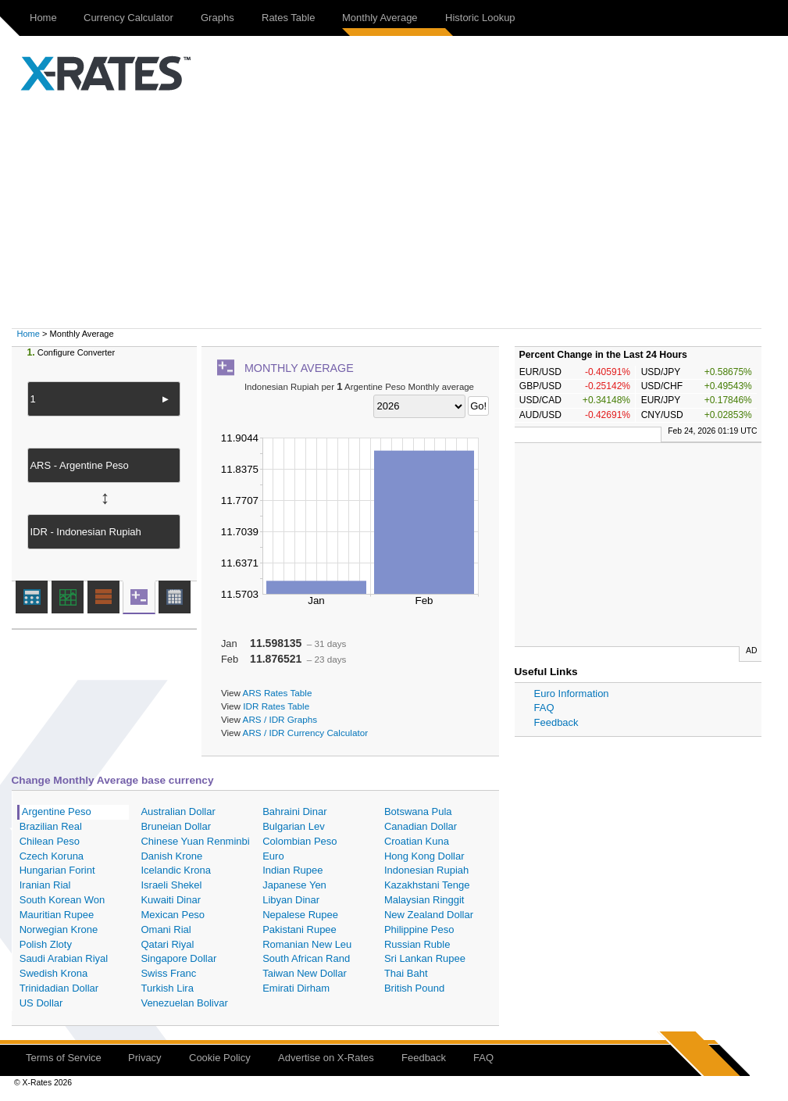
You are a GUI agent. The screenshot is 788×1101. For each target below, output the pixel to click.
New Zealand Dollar (428, 914)
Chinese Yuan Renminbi (195, 841)
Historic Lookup (480, 17)
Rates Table (288, 17)
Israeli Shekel (171, 885)
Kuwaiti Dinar (171, 900)
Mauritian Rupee (57, 914)
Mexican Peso (173, 914)
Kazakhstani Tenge (427, 885)
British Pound (414, 988)
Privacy (145, 1057)
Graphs (217, 17)
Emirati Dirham (296, 988)
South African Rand (306, 958)
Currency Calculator (128, 17)
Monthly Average (380, 17)
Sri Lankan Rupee (424, 958)
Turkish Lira (167, 988)
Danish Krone (171, 856)
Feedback (556, 722)
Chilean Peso (50, 841)
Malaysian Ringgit (424, 900)
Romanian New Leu (306, 944)
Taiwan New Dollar (304, 973)
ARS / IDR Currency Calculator (305, 732)
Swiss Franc (168, 973)
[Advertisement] (394, 211)
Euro (272, 856)
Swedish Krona (53, 973)
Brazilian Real (51, 826)
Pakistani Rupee (299, 929)
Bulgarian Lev (293, 826)
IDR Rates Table (276, 706)
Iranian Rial (45, 885)
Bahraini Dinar (294, 811)
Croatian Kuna (416, 841)
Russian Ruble (417, 944)
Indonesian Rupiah (426, 870)
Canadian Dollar (420, 826)
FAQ (544, 707)
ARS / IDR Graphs (280, 719)
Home (43, 17)
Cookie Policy (220, 1057)
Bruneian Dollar (176, 826)
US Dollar (41, 1003)
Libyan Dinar (290, 900)
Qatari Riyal (167, 944)
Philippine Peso (419, 929)
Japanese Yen (294, 885)
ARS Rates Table (277, 693)
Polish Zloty (46, 944)
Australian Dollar (178, 811)
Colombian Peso (299, 841)
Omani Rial (166, 929)
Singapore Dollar (178, 958)
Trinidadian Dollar (59, 988)
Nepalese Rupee (300, 914)
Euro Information (571, 693)
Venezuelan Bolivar (184, 1003)
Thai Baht (406, 973)
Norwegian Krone (59, 929)
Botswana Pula (418, 811)
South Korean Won (62, 900)
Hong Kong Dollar (424, 856)
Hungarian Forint (57, 870)
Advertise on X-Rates (326, 1057)
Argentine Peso (56, 811)
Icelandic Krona (176, 870)
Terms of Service (64, 1057)
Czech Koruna (52, 856)
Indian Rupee (292, 870)
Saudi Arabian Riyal (64, 958)
